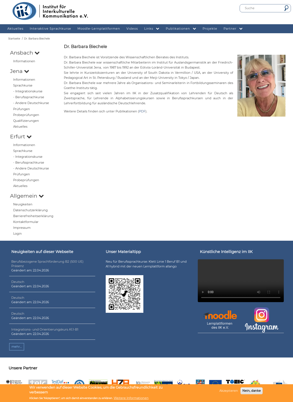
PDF (142, 111)
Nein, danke (251, 391)
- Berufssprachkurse (28, 97)
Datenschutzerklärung (30, 210)
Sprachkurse (22, 85)
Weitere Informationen (131, 398)
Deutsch (17, 282)
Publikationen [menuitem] (182, 28)
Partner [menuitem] (235, 28)
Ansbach (25, 53)
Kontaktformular (26, 222)
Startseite (14, 38)
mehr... (17, 347)
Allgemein (27, 196)
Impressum (22, 228)
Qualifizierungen (26, 121)
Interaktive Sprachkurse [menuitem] (50, 29)
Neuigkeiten (22, 204)
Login (17, 233)
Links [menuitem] (153, 28)
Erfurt (21, 136)
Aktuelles (20, 126)
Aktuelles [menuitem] (15, 29)
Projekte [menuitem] (210, 29)
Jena (19, 71)
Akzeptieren (228, 391)
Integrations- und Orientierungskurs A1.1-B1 (44, 329)
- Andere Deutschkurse (31, 103)
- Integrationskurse (27, 91)
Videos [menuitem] (132, 29)
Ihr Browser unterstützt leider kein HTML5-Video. (241, 280)
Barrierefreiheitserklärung (33, 216)
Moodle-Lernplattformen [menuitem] (98, 29)
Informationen (24, 61)
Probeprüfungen (26, 115)
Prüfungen (21, 109)
